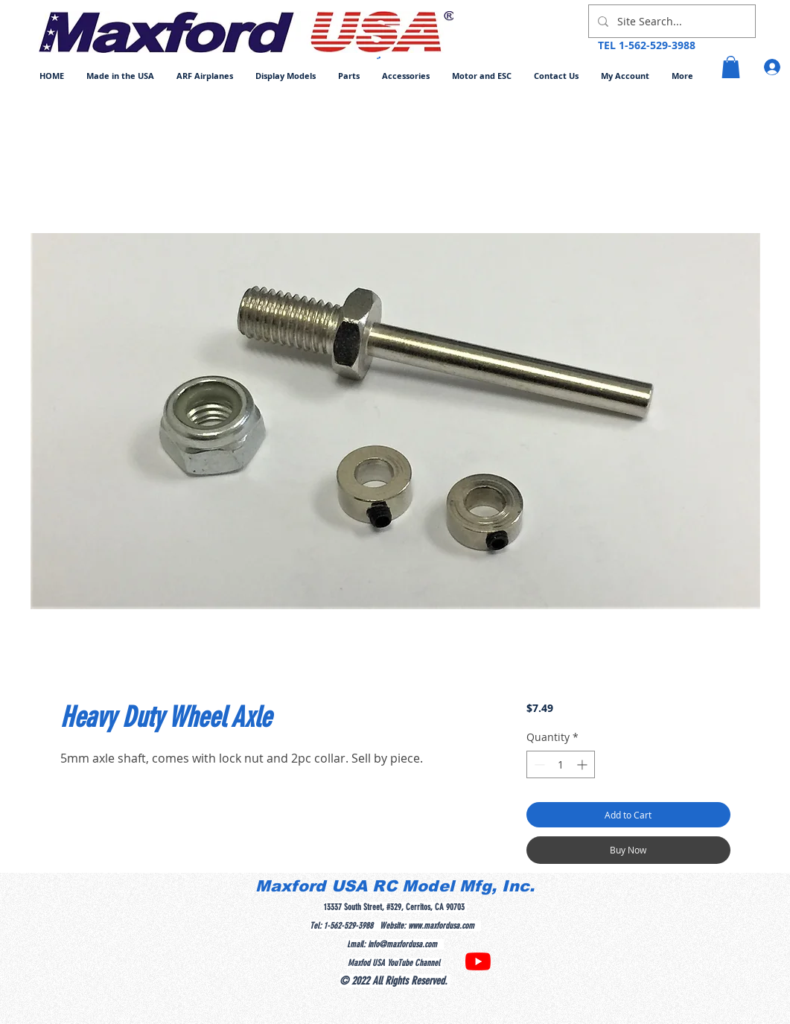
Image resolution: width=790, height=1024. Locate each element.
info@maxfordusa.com (402, 944)
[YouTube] (478, 961)
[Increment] (583, 764)
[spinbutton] (560, 764)
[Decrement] (538, 764)
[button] (204, 76)
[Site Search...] (670, 21)
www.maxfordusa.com (441, 925)
